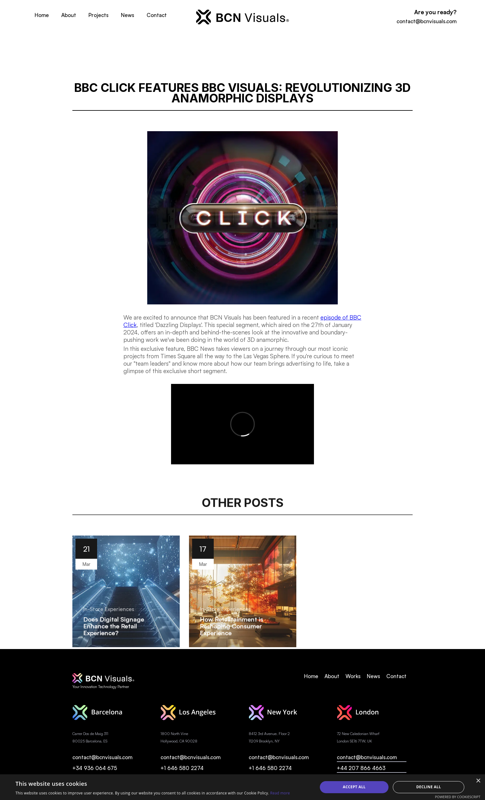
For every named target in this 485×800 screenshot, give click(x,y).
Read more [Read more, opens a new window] (280, 793)
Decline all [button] (428, 786)
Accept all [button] (354, 786)
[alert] (242, 787)
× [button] (478, 781)
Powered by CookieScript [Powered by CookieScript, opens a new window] (457, 796)
